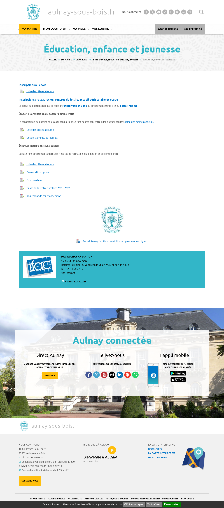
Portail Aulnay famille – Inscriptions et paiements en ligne (114, 241)
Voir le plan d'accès (75, 282)
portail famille (128, 106)
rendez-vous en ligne (74, 106)
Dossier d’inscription (37, 172)
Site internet (68, 273)
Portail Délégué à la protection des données (154, 499)
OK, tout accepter (134, 504)
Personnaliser (171, 504)
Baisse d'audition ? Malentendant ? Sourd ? (45, 470)
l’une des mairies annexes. (139, 122)
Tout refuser (153, 504)
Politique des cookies (117, 499)
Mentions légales (93, 499)
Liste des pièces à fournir (40, 91)
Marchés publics (56, 499)
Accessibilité (75, 499)
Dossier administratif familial (42, 137)
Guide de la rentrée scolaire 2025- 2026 (48, 188)
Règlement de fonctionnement (43, 196)
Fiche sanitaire (34, 180)
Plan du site (187, 499)
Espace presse (37, 499)
